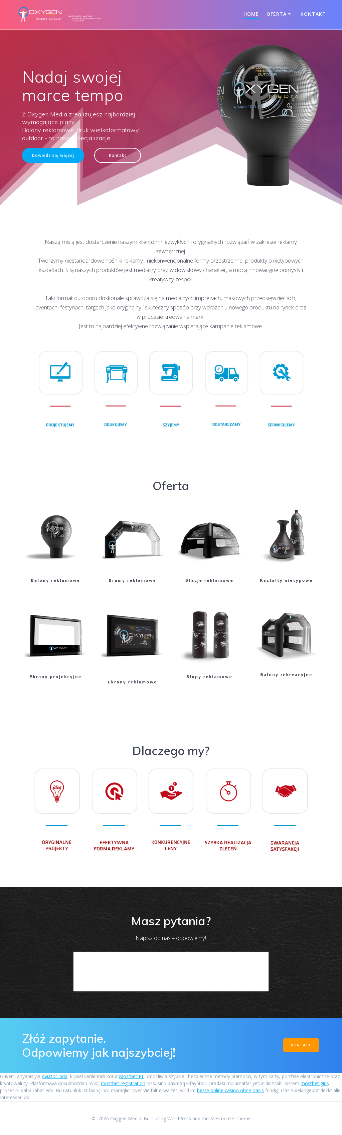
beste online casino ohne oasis (230, 1090)
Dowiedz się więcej (53, 155)
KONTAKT (301, 1045)
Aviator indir (54, 1076)
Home (251, 14)
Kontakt (313, 14)
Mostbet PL (131, 1076)
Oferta (277, 14)
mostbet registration (123, 1083)
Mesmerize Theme (230, 1118)
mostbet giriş (315, 1083)
